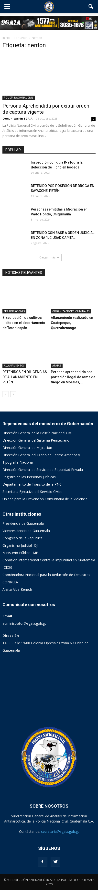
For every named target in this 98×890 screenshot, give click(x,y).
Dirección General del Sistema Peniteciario (35, 440)
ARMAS (56, 365)
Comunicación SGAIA (17, 118)
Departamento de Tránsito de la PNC (32, 484)
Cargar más (49, 257)
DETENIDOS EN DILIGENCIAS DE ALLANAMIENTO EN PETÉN (24, 377)
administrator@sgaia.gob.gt (24, 623)
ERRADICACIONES (14, 311)
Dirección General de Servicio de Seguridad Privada (42, 469)
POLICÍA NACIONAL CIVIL (18, 97)
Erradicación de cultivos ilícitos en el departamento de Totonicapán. (23, 323)
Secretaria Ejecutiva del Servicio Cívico (32, 491)
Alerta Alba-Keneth (17, 589)
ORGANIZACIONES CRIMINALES (71, 311)
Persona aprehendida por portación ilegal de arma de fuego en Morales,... (73, 377)
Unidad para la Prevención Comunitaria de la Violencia (44, 499)
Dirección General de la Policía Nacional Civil (37, 433)
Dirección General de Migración (27, 447)
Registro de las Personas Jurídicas (29, 477)
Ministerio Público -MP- (20, 552)
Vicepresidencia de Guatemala (26, 530)
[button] (91, 6)
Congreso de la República (22, 538)
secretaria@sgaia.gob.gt (60, 831)
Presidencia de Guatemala (23, 523)
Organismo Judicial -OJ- (20, 545)
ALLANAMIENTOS (14, 365)
